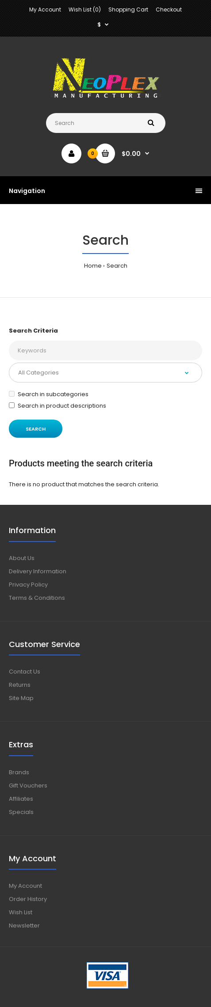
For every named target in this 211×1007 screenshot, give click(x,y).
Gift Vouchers (28, 785)
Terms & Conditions (37, 598)
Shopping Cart (128, 9)
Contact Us (24, 671)
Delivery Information (37, 571)
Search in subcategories (48, 394)
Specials (21, 812)
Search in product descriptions (57, 405)
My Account (45, 9)
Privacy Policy (28, 584)
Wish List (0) (85, 9)
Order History (28, 899)
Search (117, 265)
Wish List (20, 912)
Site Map (21, 698)
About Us (22, 558)
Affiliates (21, 799)
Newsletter (24, 925)
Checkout (169, 9)
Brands (19, 772)
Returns (20, 685)
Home (93, 265)
